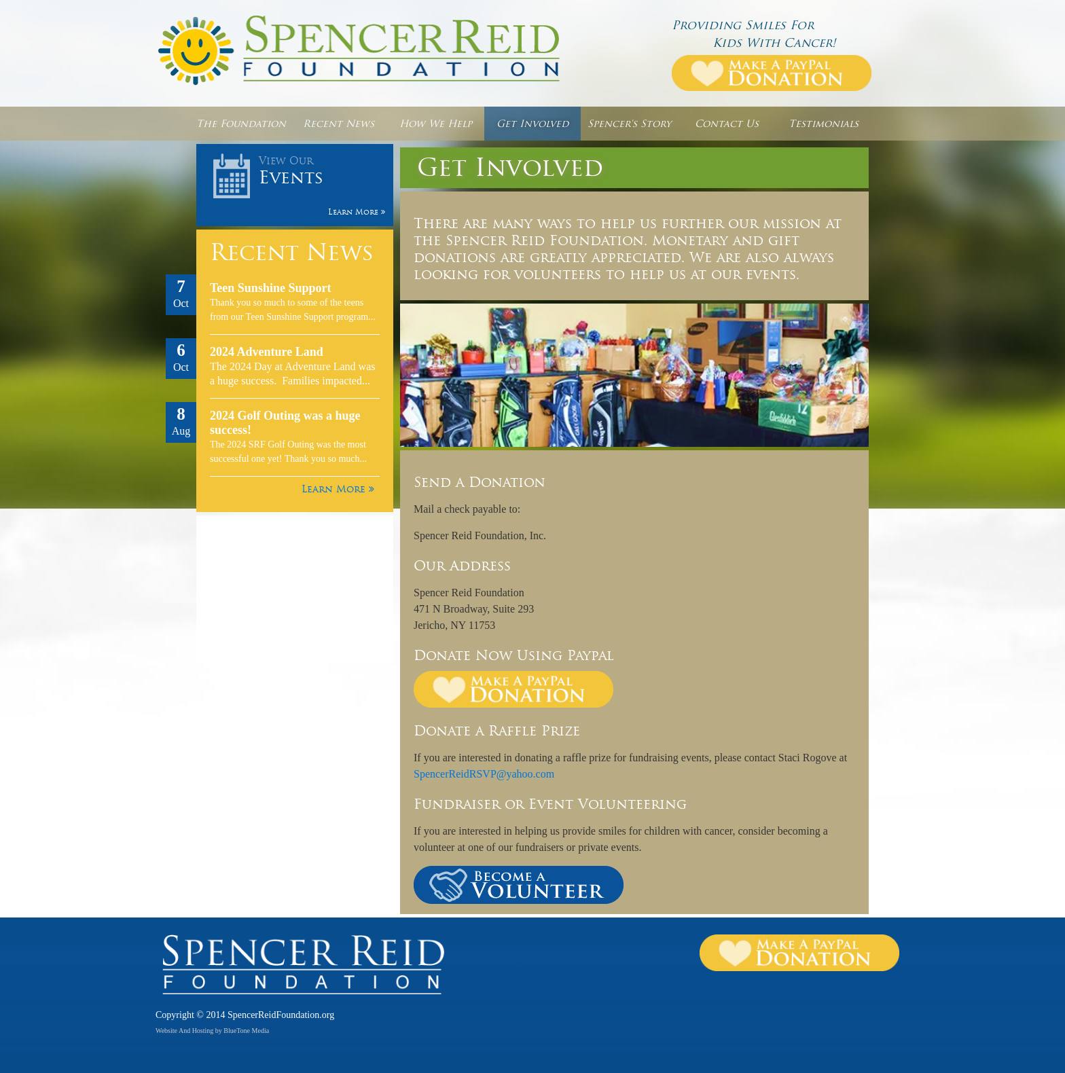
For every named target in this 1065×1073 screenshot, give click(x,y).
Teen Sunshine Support (270, 288)
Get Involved (532, 123)
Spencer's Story (629, 123)
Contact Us (727, 123)
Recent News (338, 123)
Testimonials (824, 123)
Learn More (338, 489)
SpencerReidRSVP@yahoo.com (484, 774)
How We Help (435, 123)
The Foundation (241, 123)
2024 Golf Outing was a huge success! (285, 423)
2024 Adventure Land (266, 352)
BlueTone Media (246, 1030)
